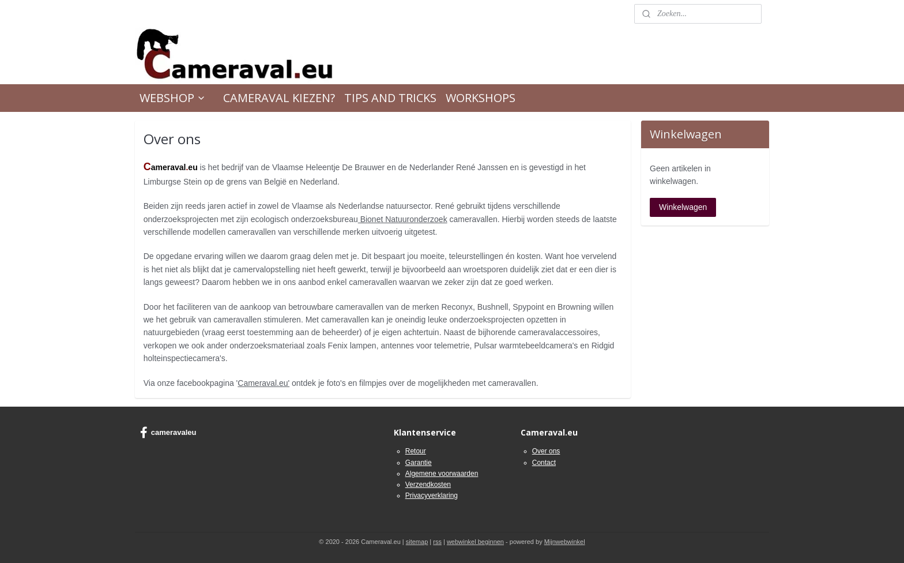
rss (437, 541)
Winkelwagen (683, 207)
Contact (544, 463)
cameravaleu (168, 432)
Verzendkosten (428, 485)
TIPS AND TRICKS (390, 98)
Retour (415, 451)
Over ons (546, 451)
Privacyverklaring (431, 495)
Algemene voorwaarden (442, 474)
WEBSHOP (173, 98)
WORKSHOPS (480, 98)
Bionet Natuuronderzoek (402, 219)
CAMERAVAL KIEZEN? (279, 98)
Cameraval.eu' (263, 382)
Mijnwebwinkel (564, 541)
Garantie (418, 463)
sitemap (417, 541)
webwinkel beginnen (475, 541)
